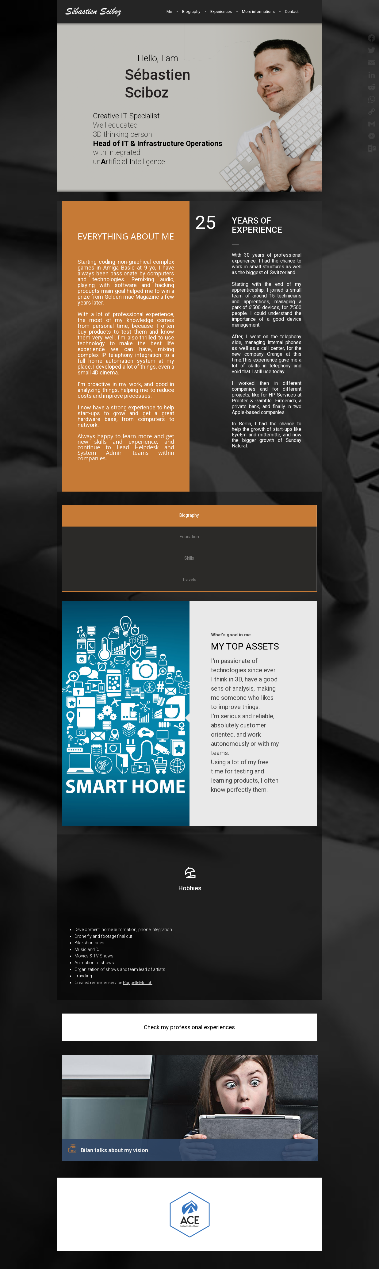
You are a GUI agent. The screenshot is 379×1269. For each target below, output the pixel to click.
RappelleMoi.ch (137, 982)
